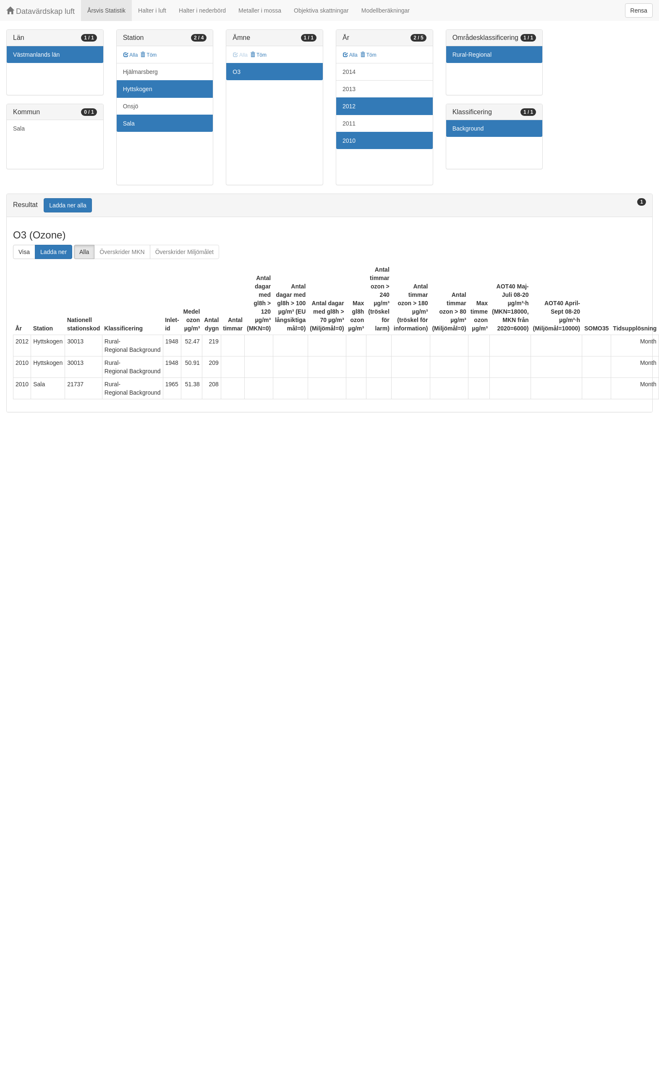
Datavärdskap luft (40, 11)
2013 (349, 89)
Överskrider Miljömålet (184, 252)
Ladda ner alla (67, 205)
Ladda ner (53, 252)
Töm (148, 55)
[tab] (329, 205)
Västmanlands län (36, 54)
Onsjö (131, 106)
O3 (237, 71)
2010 (349, 140)
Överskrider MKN (121, 252)
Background (468, 128)
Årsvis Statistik (106, 10)
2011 (349, 123)
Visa (24, 252)
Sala (19, 128)
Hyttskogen (137, 89)
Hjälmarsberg (140, 71)
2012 (349, 106)
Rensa (638, 10)
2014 (349, 71)
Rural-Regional (472, 54)
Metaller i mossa (259, 10)
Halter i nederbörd (202, 10)
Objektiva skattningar (321, 10)
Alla (130, 55)
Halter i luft (152, 10)
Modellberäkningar (385, 10)
